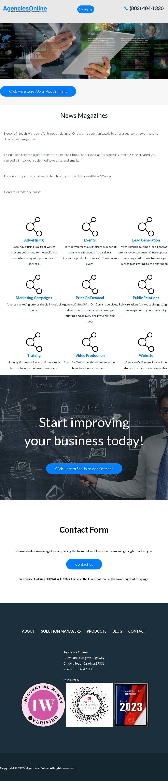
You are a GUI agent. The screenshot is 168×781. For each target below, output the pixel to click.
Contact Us (84, 564)
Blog (117, 631)
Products (97, 631)
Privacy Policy (71, 679)
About (28, 631)
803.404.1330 (83, 669)
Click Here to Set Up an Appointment (38, 91)
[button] (85, 9)
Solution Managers (61, 631)
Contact (137, 631)
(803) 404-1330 (144, 8)
